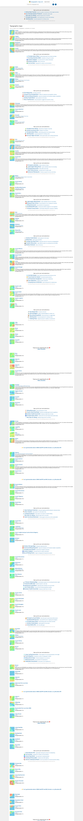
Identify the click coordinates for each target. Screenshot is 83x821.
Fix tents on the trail (37, 92)
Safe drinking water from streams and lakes (48, 56)
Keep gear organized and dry (41, 546)
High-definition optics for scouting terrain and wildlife (47, 243)
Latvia (16, 261)
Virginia (17, 36)
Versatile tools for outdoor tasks (45, 170)
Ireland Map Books (30, 756)
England (22, 116)
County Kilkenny (18, 248)
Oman (16, 629)
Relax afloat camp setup (43, 168)
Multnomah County (26, 385)
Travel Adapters (29, 656)
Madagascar (18, 145)
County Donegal (18, 267)
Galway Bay (17, 671)
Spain (16, 439)
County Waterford (19, 109)
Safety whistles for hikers (44, 165)
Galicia (16, 438)
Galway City (17, 230)
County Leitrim (18, 592)
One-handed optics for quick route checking (45, 17)
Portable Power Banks (32, 128)
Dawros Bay (17, 769)
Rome (16, 120)
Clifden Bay (17, 702)
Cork (16, 139)
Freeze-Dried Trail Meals (33, 412)
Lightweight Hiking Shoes (34, 166)
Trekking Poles (33, 318)
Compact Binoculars (31, 243)
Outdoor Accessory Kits (33, 130)
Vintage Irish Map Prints (32, 241)
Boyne (16, 328)
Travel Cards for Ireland (34, 277)
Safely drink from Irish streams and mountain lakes (48, 415)
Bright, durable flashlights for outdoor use (46, 313)
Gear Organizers (32, 280)
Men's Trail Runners (29, 99)
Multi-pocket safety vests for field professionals (49, 135)
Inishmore (17, 224)
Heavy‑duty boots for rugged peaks (48, 315)
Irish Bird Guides (32, 275)
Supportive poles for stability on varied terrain (46, 318)
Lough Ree (17, 427)
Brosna (16, 665)
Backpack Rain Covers (33, 203)
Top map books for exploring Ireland (42, 756)
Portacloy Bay (18, 763)
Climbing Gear (29, 19)
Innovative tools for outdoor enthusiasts (45, 59)
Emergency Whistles (33, 165)
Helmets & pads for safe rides (41, 583)
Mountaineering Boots (35, 315)
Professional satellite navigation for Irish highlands (47, 206)
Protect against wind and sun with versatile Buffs (48, 517)
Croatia (16, 48)
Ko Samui (17, 538)
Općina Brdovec (18, 568)
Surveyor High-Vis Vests (33, 135)
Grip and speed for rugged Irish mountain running (44, 99)
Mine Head (17, 794)
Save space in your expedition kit (44, 661)
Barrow (16, 646)
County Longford (19, 298)
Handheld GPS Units (32, 206)
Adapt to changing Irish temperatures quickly (43, 553)
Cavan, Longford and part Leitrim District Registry (26, 532)
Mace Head (17, 744)
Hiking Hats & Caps (30, 658)
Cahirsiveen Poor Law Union (21, 683)
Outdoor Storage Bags (30, 546)
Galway (16, 635)
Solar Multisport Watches (31, 510)
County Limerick (18, 464)
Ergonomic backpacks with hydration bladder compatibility (50, 96)
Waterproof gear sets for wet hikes (43, 15)
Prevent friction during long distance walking (43, 587)
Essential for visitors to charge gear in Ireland (42, 656)
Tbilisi (16, 72)
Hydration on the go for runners (48, 58)
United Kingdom (17, 116)
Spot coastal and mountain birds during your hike (46, 275)
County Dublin (20, 68)
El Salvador (17, 103)
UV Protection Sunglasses (35, 278)
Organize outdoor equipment (42, 280)
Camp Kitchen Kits (30, 752)
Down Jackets (28, 511)
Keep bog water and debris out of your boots (46, 585)
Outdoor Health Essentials (33, 414)
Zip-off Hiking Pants (29, 553)
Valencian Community (21, 453)
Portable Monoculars (31, 17)
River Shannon (18, 574)
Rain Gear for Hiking (31, 15)
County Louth (18, 286)
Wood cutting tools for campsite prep (50, 282)
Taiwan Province (21, 80)
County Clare (18, 520)
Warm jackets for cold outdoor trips (39, 511)
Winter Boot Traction (31, 12)
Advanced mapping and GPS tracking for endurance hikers (49, 510)
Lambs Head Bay (18, 727)
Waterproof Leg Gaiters (31, 585)
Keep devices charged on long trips (45, 128)
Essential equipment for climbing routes (42, 133)
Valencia (17, 452)
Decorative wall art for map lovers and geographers (48, 241)
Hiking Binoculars (31, 410)
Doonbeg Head (18, 733)
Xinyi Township (26, 80)
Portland (17, 384)
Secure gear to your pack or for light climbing (43, 513)
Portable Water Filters (33, 56)
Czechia (17, 151)
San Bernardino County (20, 187)
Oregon (21, 385)
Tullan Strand (18, 714)
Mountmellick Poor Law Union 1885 (23, 708)
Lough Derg (17, 526)
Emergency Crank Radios (33, 618)
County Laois (18, 610)
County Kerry (18, 193)
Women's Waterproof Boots (32, 759)
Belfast (16, 175)
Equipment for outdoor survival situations (44, 63)
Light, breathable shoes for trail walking (49, 166)
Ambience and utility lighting (43, 757)
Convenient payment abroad (46, 277)
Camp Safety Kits (31, 625)
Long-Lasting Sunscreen (31, 654)
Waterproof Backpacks (34, 172)
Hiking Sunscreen (31, 205)
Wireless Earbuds (32, 61)
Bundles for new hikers (44, 130)
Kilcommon (17, 402)
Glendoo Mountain (19, 780)
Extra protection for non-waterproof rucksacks (48, 203)
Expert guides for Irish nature (41, 97)
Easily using (42, 447)
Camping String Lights (31, 757)
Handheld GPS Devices (33, 619)
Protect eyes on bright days (48, 278)
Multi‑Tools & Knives (33, 170)
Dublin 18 (17, 359)
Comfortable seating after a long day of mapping (48, 208)
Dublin (16, 67)
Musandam (17, 628)
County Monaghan (19, 604)
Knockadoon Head (19, 800)
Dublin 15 (17, 365)
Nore (16, 353)
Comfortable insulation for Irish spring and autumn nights (49, 582)
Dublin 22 (17, 677)
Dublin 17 (17, 696)
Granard (17, 84)
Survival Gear (31, 63)
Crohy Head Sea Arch (20, 775)
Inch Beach (17, 739)
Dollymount (17, 562)
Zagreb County (20, 569)
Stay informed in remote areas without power (49, 618)
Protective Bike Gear (30, 583)
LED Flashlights (33, 313)
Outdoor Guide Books (29, 97)
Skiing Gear (29, 239)
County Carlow (18, 370)
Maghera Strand (18, 391)
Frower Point (18, 805)
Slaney (16, 334)
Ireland (16, 30)
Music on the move (41, 61)
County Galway (18, 181)
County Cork (20, 140)
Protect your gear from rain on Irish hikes (48, 172)
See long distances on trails (42, 410)
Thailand (17, 218)
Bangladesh (17, 42)
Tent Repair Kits (28, 92)
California (22, 188)
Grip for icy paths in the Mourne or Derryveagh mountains (48, 12)
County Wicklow (18, 484)
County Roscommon (19, 490)
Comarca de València (29, 453)
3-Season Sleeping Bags (31, 582)
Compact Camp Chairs (33, 208)
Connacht (17, 340)
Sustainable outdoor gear (47, 13)
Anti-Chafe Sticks (29, 587)
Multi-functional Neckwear (32, 517)
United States (17, 37)
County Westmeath (19, 598)
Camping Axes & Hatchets (35, 282)
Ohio (16, 432)
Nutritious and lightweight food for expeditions (49, 412)
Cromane (17, 396)
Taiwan (16, 79)
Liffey (16, 322)
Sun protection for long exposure (43, 205)
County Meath (18, 291)
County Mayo (18, 502)
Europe (16, 421)
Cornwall (17, 115)
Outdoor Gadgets (32, 59)
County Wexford (18, 458)
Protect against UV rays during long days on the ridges (49, 654)
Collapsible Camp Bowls (31, 661)
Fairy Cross (26, 116)
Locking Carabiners (30, 513)
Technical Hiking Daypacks (31, 96)
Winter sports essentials (37, 239)
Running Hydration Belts (34, 58)
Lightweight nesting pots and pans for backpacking (45, 752)
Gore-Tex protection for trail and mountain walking (49, 759)
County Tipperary (19, 496)
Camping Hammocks (33, 168)
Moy (16, 304)
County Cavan (18, 471)
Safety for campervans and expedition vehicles (48, 94)
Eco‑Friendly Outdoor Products (34, 13)
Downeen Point (18, 811)
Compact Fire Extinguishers (31, 94)
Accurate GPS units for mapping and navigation (48, 619)
